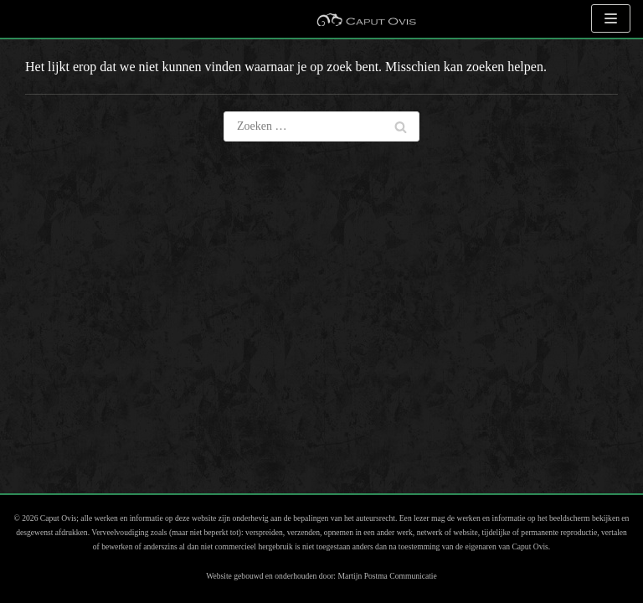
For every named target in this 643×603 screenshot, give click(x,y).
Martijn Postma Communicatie (386, 575)
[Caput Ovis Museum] (366, 19)
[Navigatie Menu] (610, 18)
